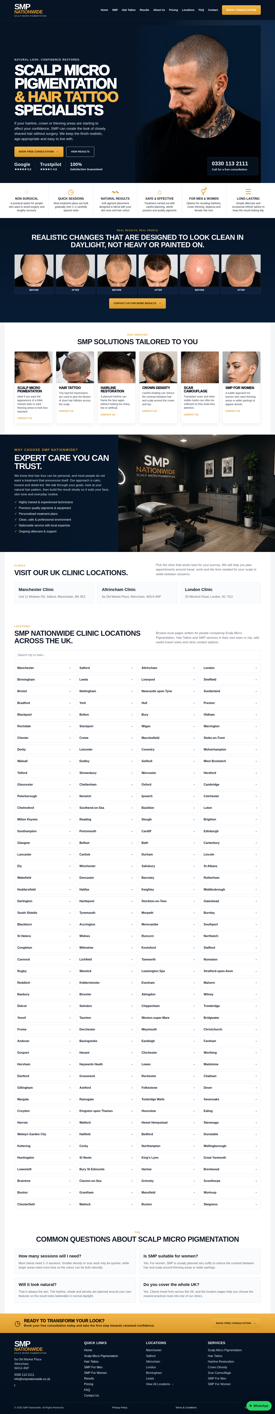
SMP (115, 9)
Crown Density (217, 1367)
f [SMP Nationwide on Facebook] (14, 1385)
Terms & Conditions (186, 1407)
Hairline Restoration (221, 1361)
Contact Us (91, 1395)
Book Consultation (241, 9)
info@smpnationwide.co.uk (32, 1379)
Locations (188, 9)
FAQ (201, 9)
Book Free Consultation (36, 151)
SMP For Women (95, 1372)
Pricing (173, 9)
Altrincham (153, 1361)
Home (104, 9)
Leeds (150, 1378)
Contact (213, 9)
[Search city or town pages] (137, 655)
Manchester (154, 1350)
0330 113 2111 (24, 1374)
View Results (80, 151)
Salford (151, 1356)
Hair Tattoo (129, 9)
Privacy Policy (119, 1407)
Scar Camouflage (219, 1372)
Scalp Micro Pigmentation (101, 1356)
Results (144, 9)
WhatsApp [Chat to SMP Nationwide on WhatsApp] (259, 1405)
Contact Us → (26, 418)
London (151, 1367)
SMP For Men (93, 1367)
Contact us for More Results (135, 303)
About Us (159, 9)
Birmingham (154, 1372)
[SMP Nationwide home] (30, 10)
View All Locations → (160, 1384)
